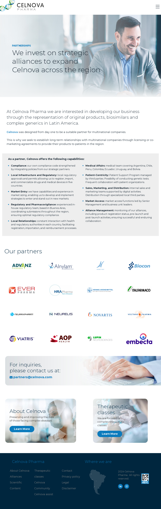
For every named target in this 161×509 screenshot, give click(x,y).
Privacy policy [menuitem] (71, 476)
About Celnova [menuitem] (19, 470)
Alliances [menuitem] (16, 476)
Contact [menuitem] (67, 470)
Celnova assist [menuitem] (43, 494)
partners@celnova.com (32, 377)
